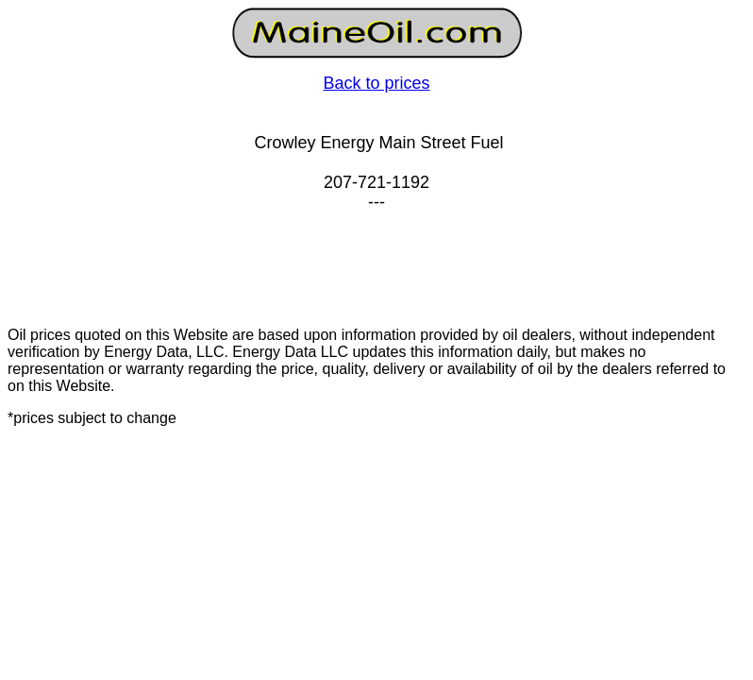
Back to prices (376, 83)
